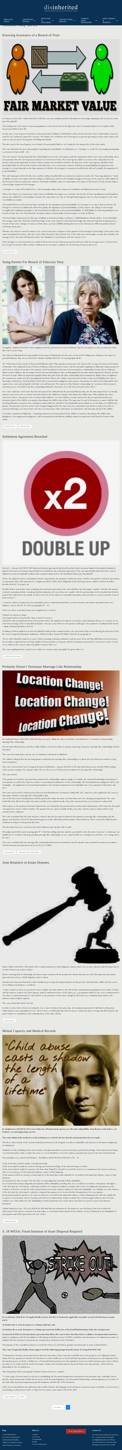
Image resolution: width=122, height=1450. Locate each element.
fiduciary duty (25, 426)
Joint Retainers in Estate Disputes (25, 862)
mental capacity (10, 1221)
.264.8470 (97, 1442)
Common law (9, 852)
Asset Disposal (10, 1397)
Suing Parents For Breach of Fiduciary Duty (33, 262)
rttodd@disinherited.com (101, 1440)
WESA (22, 1397)
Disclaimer (96, 1445)
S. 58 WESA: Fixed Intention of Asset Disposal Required (42, 1231)
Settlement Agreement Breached (24, 436)
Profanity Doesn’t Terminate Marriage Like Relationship (41, 666)
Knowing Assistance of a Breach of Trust (31, 35)
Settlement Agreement (13, 656)
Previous (57, 1407)
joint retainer (9, 1021)
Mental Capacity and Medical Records (29, 1031)
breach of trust (10, 252)
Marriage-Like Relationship (29, 852)
